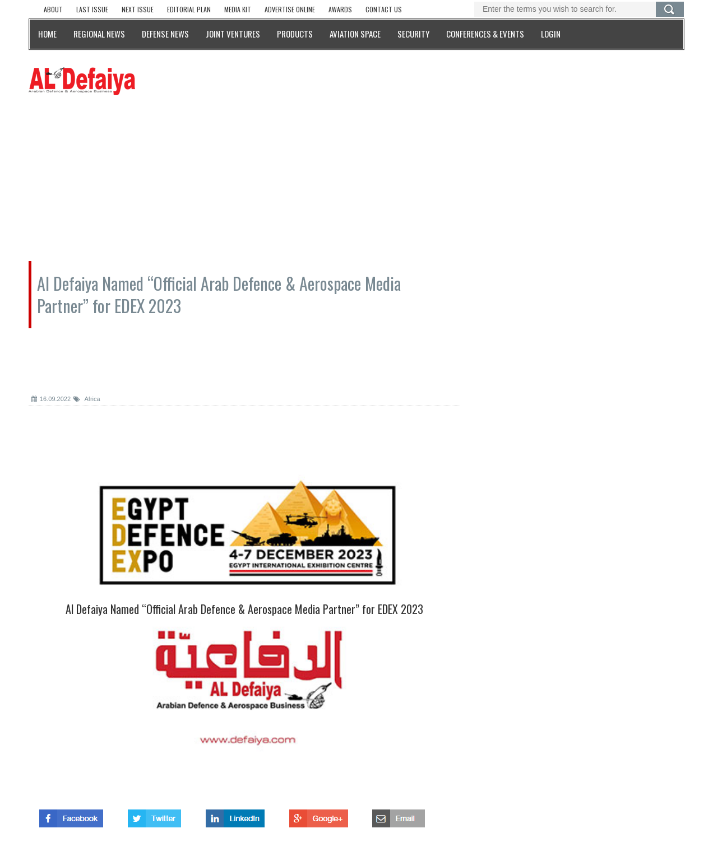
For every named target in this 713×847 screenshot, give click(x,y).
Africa (86, 398)
